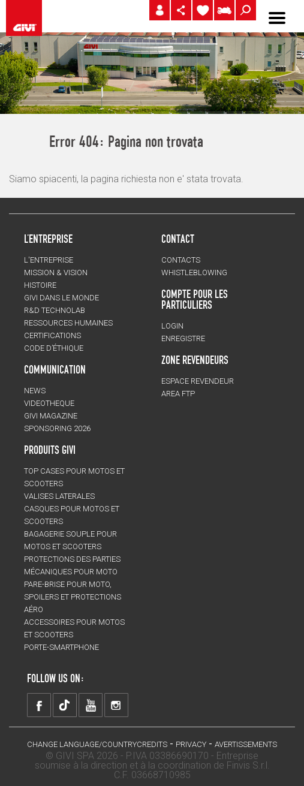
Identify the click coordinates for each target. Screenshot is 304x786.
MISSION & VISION (56, 272)
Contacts (180, 259)
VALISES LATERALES (59, 496)
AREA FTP (178, 393)
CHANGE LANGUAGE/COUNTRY (82, 744)
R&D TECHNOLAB (54, 310)
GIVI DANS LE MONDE (61, 297)
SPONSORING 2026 (57, 428)
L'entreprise (48, 259)
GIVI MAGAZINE (50, 415)
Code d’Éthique (53, 348)
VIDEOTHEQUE (49, 403)
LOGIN (172, 325)
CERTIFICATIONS (52, 335)
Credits (152, 744)
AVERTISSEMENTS (246, 744)
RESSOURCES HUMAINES (68, 322)
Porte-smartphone (61, 647)
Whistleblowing (194, 272)
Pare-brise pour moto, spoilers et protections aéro (72, 597)
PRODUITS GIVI (50, 449)
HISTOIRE (40, 285)
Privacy (191, 744)
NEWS (35, 390)
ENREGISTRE (183, 338)
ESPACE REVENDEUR (197, 381)
